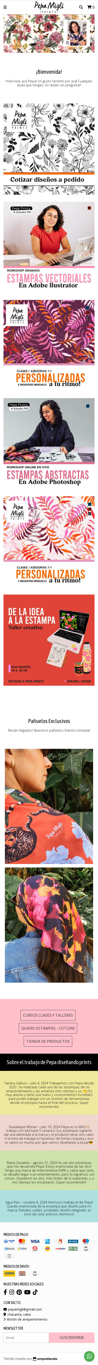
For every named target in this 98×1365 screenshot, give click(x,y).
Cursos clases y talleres (48, 1015)
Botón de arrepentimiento (25, 1319)
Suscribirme (72, 1337)
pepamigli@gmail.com (22, 1309)
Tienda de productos (48, 1041)
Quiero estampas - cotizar (48, 1028)
